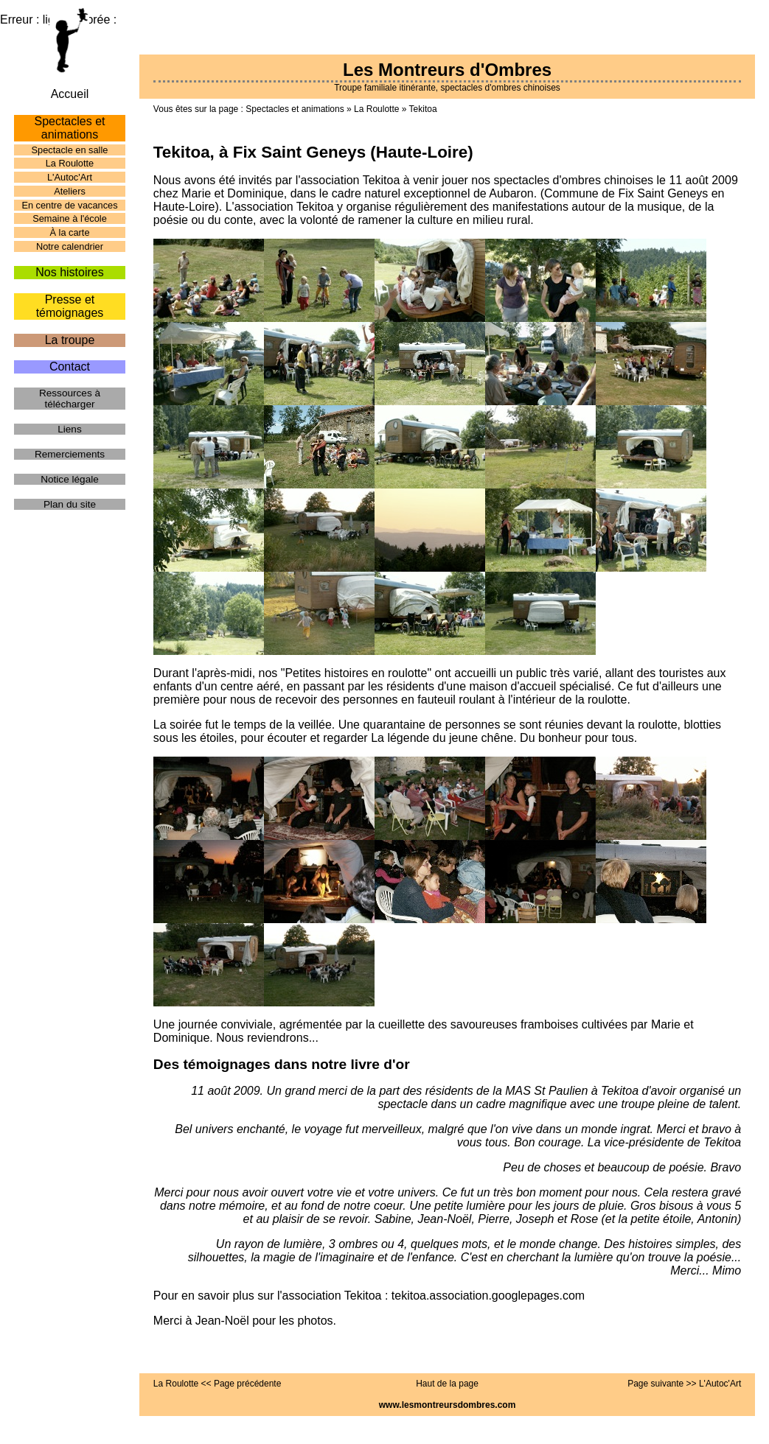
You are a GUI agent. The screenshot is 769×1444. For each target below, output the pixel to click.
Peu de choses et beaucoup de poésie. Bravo (622, 1167)
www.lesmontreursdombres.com (447, 1405)
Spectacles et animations (295, 109)
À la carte (69, 232)
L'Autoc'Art (69, 177)
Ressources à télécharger (69, 399)
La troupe (70, 340)
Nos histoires (69, 272)
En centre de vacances (69, 205)
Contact (69, 366)
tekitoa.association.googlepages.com (488, 1295)
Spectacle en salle (70, 149)
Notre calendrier (69, 246)
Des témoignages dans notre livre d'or (281, 1064)
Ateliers (70, 191)
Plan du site (70, 504)
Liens (70, 429)
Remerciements (70, 454)
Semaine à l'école (69, 218)
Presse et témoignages (70, 306)
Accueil (70, 94)
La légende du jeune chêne (442, 738)
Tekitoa (423, 109)
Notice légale (70, 479)
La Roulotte (376, 109)
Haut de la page (447, 1383)
